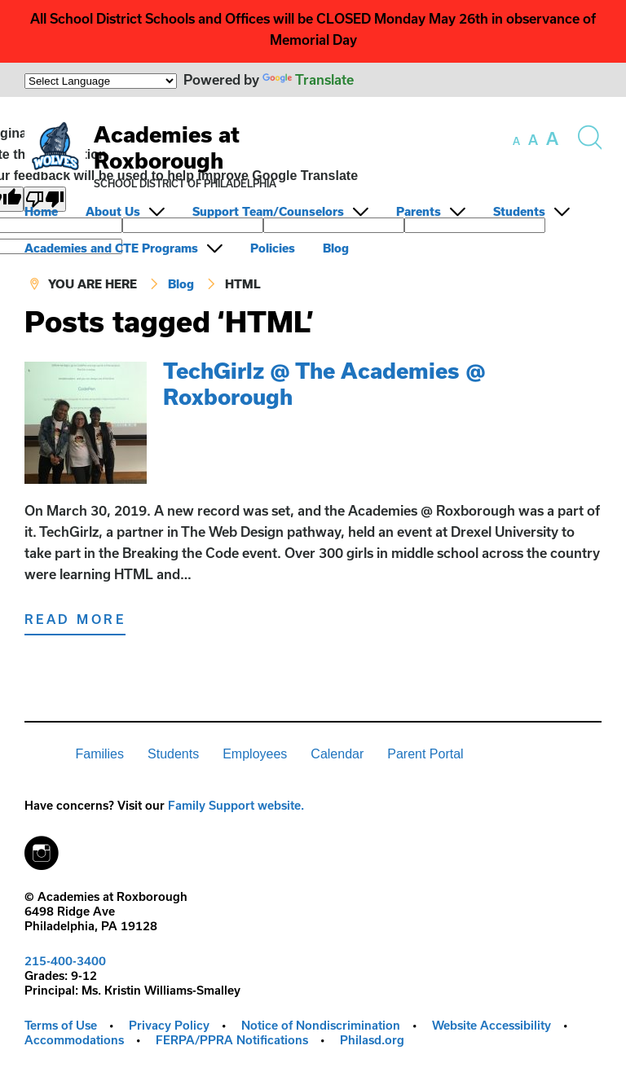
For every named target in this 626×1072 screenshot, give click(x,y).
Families (99, 754)
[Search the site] (589, 137)
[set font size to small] (516, 141)
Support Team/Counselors (268, 211)
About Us (113, 211)
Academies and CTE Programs (111, 248)
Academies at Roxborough (167, 147)
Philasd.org (372, 1040)
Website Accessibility (491, 1025)
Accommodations (74, 1040)
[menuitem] (53, 211)
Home (41, 211)
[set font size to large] (552, 138)
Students (519, 211)
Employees (255, 754)
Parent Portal (425, 754)
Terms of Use (60, 1025)
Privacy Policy (169, 1025)
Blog (336, 248)
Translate (308, 79)
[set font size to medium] (533, 140)
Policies (272, 248)
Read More (75, 619)
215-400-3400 (65, 961)
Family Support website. (236, 805)
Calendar (337, 754)
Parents (418, 211)
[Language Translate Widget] (100, 81)
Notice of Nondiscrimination (320, 1025)
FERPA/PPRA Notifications (232, 1040)
